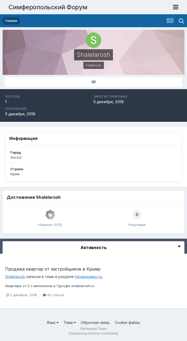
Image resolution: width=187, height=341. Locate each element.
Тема (69, 322)
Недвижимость (89, 276)
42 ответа (53, 295)
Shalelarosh (15, 276)
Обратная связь (95, 322)
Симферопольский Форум (48, 7)
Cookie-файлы (127, 322)
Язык (53, 322)
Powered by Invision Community (93, 333)
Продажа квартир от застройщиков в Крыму (52, 269)
